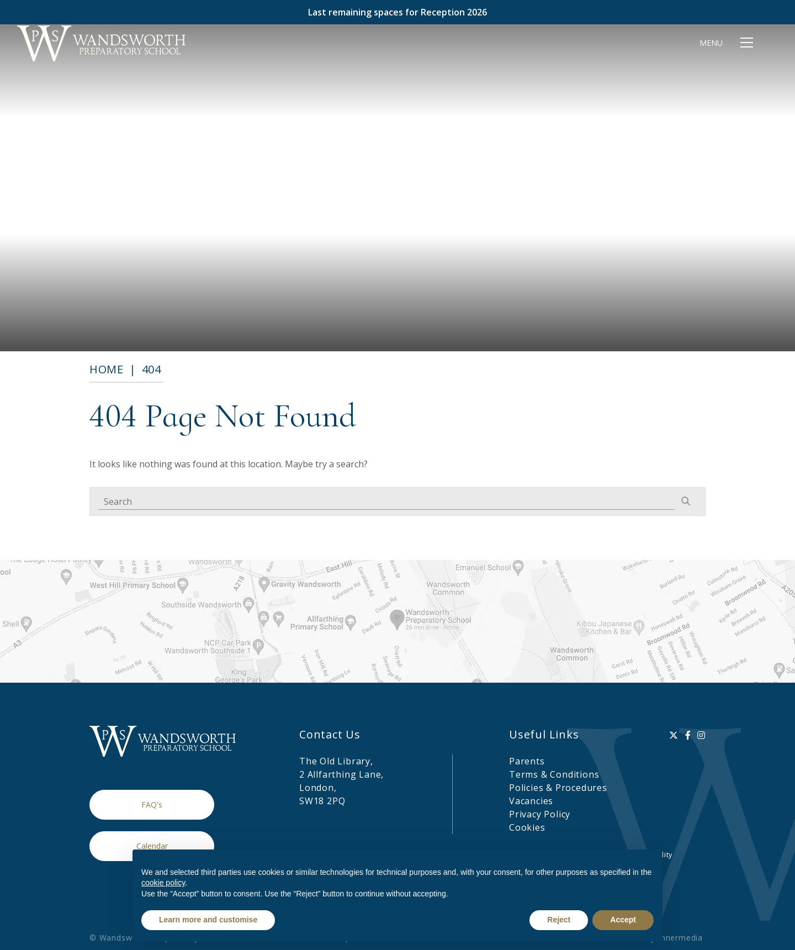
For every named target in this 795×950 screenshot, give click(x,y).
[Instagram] (701, 735)
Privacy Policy (539, 814)
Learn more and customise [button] (208, 919)
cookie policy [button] (163, 882)
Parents (527, 761)
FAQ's (151, 804)
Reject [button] (558, 919)
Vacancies (531, 801)
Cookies (527, 827)
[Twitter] (674, 735)
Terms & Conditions (554, 774)
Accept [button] (623, 919)
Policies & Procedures (558, 788)
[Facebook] (688, 735)
